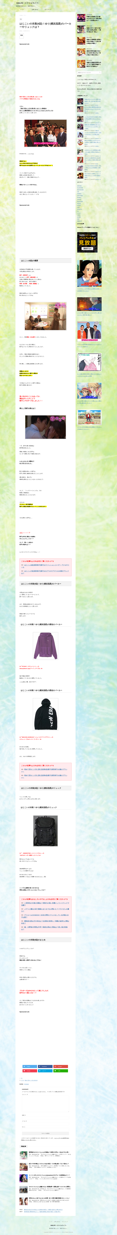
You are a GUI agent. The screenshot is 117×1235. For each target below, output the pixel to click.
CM (78, 191)
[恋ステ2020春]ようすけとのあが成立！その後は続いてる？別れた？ (49, 1163)
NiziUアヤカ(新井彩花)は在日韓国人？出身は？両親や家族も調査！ (93, 159)
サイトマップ (48, 9)
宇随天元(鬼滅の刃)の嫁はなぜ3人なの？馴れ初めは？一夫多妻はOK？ (94, 18)
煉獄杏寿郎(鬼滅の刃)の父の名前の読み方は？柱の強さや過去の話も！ (94, 53)
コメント (25, 1094)
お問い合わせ (35, 9)
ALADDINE (80, 187)
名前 (24, 1115)
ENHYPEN (80, 195)
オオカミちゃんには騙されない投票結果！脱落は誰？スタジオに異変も (49, 1186)
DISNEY (79, 193)
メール (24, 1121)
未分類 (79, 217)
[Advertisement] (46, 56)
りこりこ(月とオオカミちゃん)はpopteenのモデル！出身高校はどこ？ (49, 1175)
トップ (21, 9)
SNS (78, 207)
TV (21, 1078)
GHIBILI (97, 112)
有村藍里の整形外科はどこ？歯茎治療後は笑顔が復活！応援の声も (42, 1211)
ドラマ (22, 1080)
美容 (78, 219)
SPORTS (79, 209)
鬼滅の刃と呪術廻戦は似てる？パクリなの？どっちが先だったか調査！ (93, 126)
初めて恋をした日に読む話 (31, 1080)
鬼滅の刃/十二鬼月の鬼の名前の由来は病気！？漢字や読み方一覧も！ (94, 30)
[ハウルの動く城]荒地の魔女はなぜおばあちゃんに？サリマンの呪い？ (93, 109)
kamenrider (80, 201)
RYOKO (26, 1084)
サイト (23, 1127)
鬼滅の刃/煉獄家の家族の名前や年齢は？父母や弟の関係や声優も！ (94, 41)
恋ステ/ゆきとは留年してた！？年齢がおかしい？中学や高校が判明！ (93, 175)
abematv (97, 122)
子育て (79, 215)
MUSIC (96, 163)
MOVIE (96, 105)
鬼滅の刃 (97, 130)
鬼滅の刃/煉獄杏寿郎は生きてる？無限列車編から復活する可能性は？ (94, 64)
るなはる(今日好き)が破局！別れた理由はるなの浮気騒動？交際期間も (93, 167)
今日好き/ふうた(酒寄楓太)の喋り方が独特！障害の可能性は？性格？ (93, 152)
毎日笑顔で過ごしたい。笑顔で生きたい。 (58, 1228)
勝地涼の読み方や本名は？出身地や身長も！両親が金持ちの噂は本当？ (43, 1209)
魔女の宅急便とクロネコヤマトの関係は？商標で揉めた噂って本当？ (93, 142)
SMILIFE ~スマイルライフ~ (27, 3)
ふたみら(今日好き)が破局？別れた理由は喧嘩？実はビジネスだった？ (93, 118)
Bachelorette (80, 189)
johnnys (79, 199)
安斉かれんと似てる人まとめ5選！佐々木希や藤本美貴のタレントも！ (49, 1198)
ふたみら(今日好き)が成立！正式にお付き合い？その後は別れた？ (93, 134)
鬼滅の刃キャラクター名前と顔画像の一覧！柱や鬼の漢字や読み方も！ (93, 101)
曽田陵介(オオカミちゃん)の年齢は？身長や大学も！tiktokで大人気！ (49, 1152)
